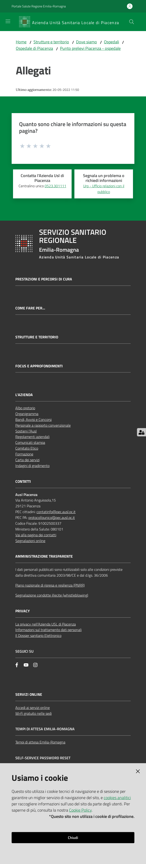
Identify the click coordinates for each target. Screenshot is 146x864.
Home (21, 42)
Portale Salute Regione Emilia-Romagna (39, 6)
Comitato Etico (26, 448)
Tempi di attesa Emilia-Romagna (40, 742)
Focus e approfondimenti (39, 366)
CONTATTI (23, 481)
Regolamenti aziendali (32, 436)
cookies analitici (117, 797)
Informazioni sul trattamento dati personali (48, 629)
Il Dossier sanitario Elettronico (38, 635)
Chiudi (73, 837)
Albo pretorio (25, 408)
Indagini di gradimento (32, 465)
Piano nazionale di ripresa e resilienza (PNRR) (50, 585)
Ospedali (111, 42)
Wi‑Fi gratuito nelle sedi (33, 713)
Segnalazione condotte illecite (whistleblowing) (51, 595)
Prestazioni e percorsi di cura (43, 279)
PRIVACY (22, 611)
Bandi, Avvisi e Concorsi (33, 419)
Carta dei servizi (27, 460)
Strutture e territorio (51, 42)
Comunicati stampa (30, 442)
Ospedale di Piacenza (34, 48)
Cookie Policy (80, 810)
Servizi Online (28, 694)
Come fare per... (30, 308)
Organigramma (26, 413)
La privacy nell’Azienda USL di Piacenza (45, 624)
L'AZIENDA (24, 394)
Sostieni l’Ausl (26, 431)
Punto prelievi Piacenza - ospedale (90, 48)
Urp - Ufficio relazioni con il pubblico (103, 188)
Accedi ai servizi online (32, 707)
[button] (131, 22)
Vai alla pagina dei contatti (35, 535)
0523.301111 (55, 186)
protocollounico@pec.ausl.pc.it (51, 517)
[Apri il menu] (8, 21)
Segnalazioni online (30, 540)
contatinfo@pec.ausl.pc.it (56, 512)
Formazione (24, 454)
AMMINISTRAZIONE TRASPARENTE (44, 556)
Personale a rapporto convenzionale (43, 425)
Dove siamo (86, 42)
